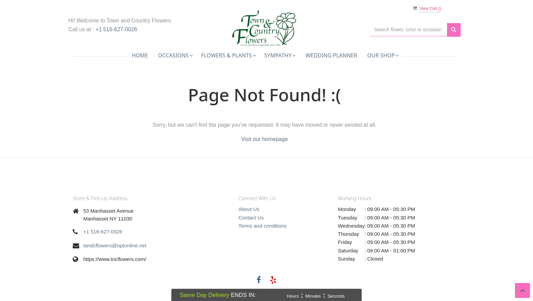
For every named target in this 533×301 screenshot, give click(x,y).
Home (140, 55)
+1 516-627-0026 (116, 29)
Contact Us (251, 217)
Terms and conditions (263, 226)
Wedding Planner (331, 55)
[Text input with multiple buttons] (408, 29)
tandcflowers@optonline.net (114, 245)
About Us (249, 209)
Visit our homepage (264, 139)
